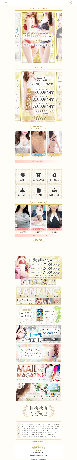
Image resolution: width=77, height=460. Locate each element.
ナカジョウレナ (22, 219)
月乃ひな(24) (23, 156)
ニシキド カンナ (38, 144)
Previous (16, 38)
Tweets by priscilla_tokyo (38, 441)
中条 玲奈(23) (22, 231)
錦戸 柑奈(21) (38, 156)
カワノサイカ (54, 219)
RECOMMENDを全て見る (38, 235)
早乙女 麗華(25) (38, 231)
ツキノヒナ (22, 144)
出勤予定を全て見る (38, 161)
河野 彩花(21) (54, 231)
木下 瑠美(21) (54, 156)
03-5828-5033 (39, 452)
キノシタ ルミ (54, 144)
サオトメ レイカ (38, 219)
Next (61, 38)
